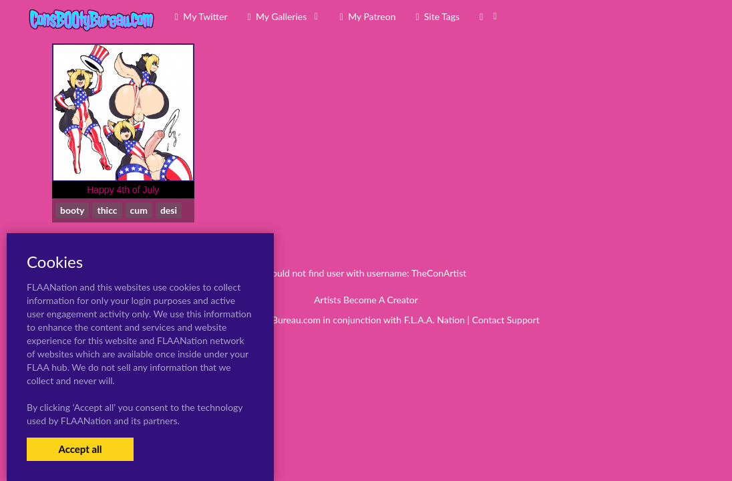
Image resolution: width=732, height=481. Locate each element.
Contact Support (506, 319)
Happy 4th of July (123, 189)
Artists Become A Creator (366, 299)
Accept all (80, 449)
